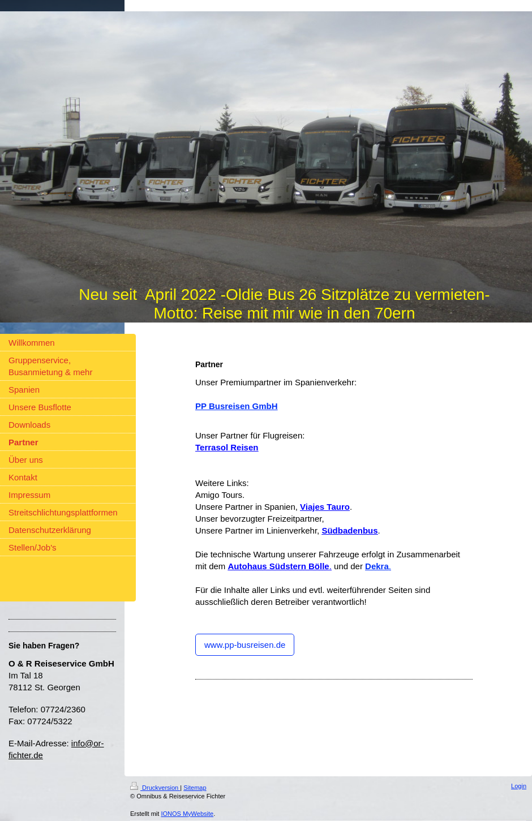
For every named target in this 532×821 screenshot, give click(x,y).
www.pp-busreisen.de (244, 645)
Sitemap (194, 787)
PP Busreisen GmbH (236, 406)
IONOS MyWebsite (187, 813)
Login (518, 786)
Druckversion (155, 787)
